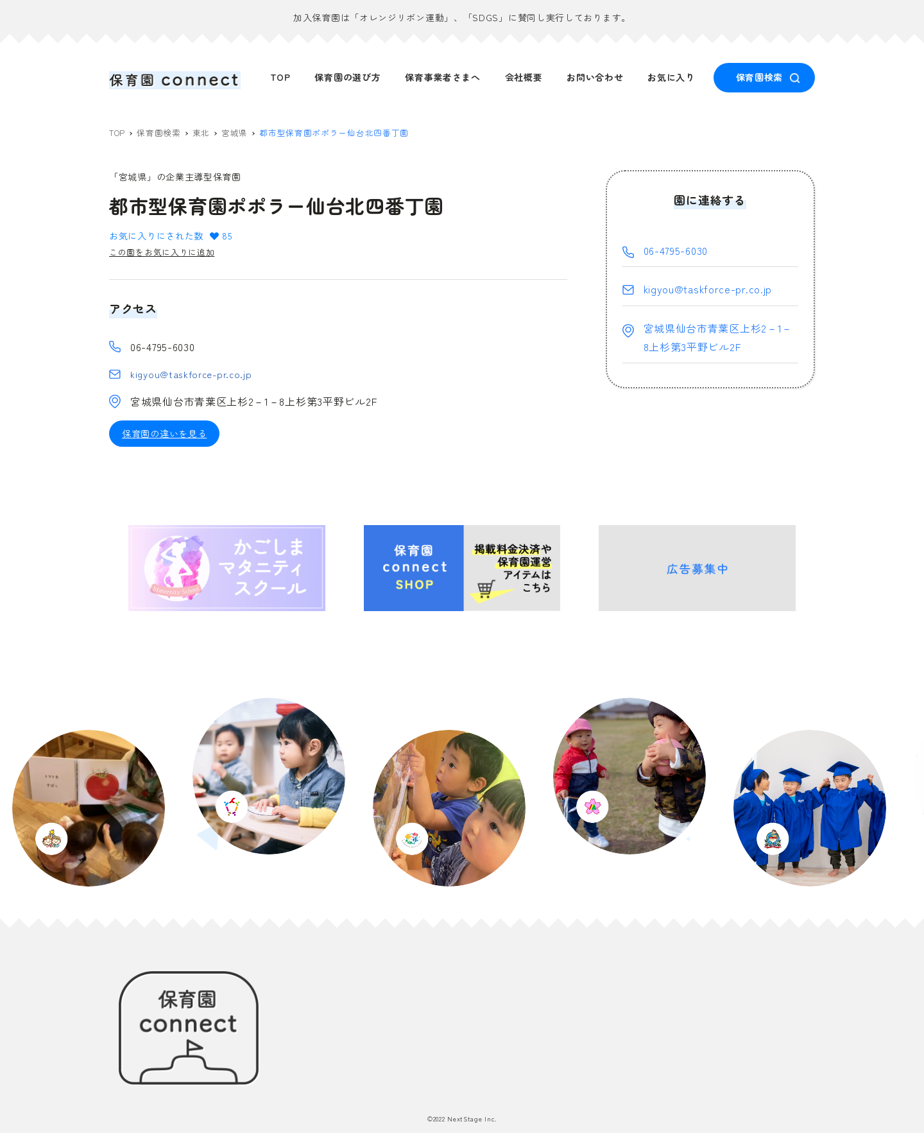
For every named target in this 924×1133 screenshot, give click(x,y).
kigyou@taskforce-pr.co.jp (194, 376)
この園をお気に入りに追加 (165, 253)
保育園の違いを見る (164, 436)
